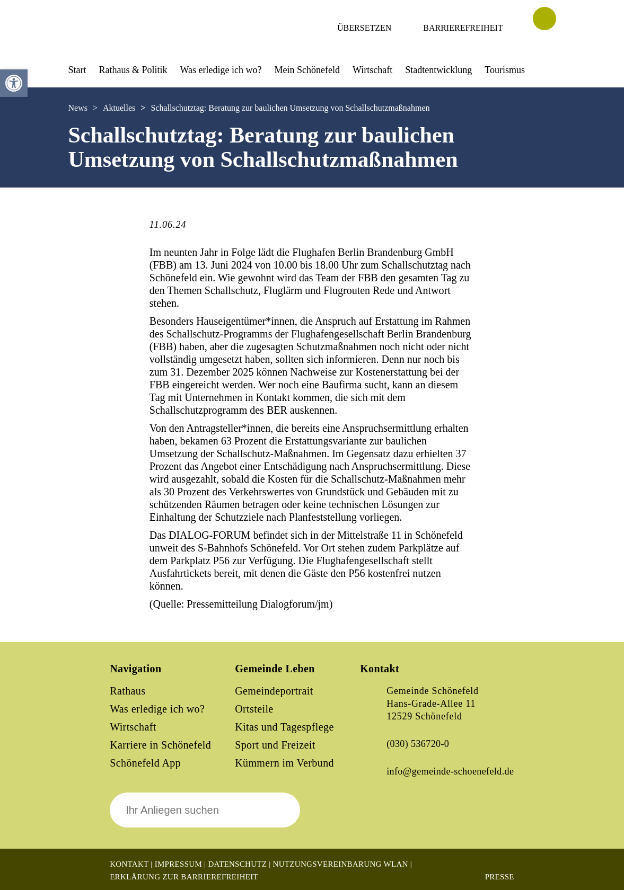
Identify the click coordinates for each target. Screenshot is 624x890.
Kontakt (129, 864)
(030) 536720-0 (417, 743)
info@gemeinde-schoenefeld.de (450, 771)
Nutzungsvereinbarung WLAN (340, 864)
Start (77, 70)
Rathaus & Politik (133, 70)
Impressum (178, 864)
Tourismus (505, 70)
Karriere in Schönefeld (160, 745)
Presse (499, 877)
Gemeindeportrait (274, 691)
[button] (14, 83)
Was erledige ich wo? (221, 70)
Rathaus (127, 691)
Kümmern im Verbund (284, 763)
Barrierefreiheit (463, 27)
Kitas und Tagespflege (284, 727)
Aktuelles (119, 107)
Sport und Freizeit (275, 745)
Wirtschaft (372, 70)
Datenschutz (237, 864)
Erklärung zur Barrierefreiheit (184, 877)
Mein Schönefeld (307, 70)
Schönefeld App (145, 763)
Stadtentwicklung (438, 70)
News (77, 107)
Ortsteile (254, 709)
